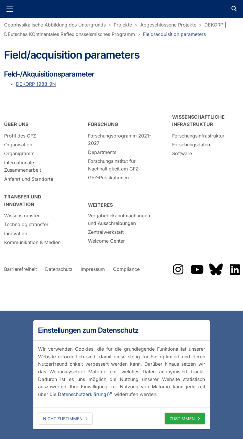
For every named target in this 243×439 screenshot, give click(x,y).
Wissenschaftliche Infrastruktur (198, 120)
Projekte (123, 25)
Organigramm (19, 153)
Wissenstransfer (22, 215)
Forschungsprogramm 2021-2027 (119, 139)
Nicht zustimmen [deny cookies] (63, 418)
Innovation (15, 233)
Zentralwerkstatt (106, 232)
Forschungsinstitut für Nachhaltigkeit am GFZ (113, 165)
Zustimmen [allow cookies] (182, 418)
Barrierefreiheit (20, 269)
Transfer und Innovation (22, 200)
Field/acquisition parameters (174, 34)
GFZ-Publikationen (108, 177)
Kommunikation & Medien (32, 242)
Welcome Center (106, 241)
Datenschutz (59, 269)
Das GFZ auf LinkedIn (234, 269)
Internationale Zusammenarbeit (22, 166)
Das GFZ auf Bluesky (216, 269)
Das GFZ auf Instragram (178, 269)
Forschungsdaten (191, 145)
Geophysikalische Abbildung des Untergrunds (55, 25)
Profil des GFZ (20, 136)
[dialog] (121, 375)
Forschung (103, 124)
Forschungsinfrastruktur (198, 136)
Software (182, 153)
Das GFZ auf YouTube (197, 269)
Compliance (126, 269)
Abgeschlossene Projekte (168, 25)
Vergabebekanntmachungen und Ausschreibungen (119, 219)
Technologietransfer (26, 224)
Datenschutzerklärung (82, 394)
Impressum (93, 269)
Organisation (18, 145)
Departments (102, 152)
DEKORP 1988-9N (36, 84)
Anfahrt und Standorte (28, 179)
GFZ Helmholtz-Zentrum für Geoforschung (121, 9)
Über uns (16, 124)
